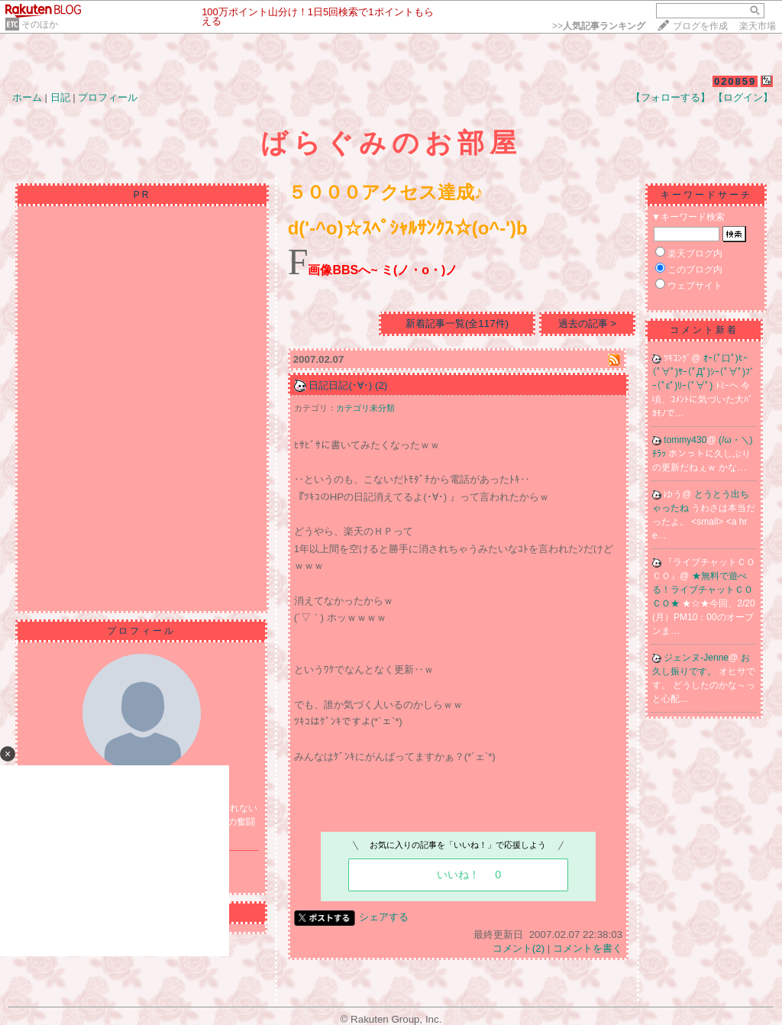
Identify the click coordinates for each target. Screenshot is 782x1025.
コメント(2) (518, 948)
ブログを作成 (700, 26)
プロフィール (107, 97)
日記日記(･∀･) (340, 385)
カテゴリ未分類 (365, 407)
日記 (60, 97)
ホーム (27, 97)
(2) (381, 385)
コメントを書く (587, 948)
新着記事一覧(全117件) (457, 323)
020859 (735, 81)
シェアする (384, 917)
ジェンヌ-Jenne (696, 657)
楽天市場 (757, 26)
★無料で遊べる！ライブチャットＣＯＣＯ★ (702, 590)
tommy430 (685, 440)
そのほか (39, 24)
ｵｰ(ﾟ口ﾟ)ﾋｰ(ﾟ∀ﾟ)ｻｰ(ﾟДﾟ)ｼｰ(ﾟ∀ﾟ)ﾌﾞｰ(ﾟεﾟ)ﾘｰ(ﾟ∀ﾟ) (703, 372)
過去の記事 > (587, 323)
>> (598, 26)
